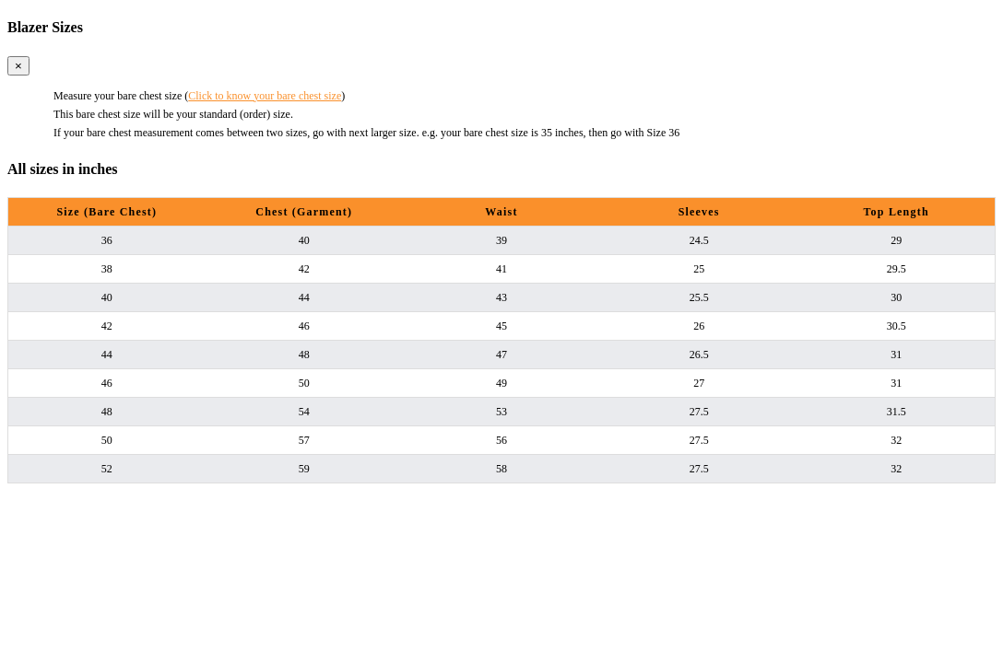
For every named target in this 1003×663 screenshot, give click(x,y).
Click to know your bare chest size (264, 95)
